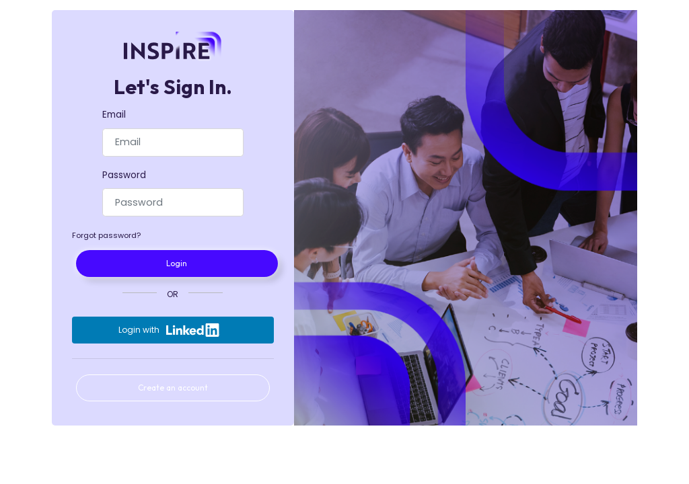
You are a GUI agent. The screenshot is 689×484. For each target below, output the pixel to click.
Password (124, 175)
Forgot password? (106, 235)
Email (114, 114)
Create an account (173, 387)
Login (176, 263)
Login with (169, 330)
